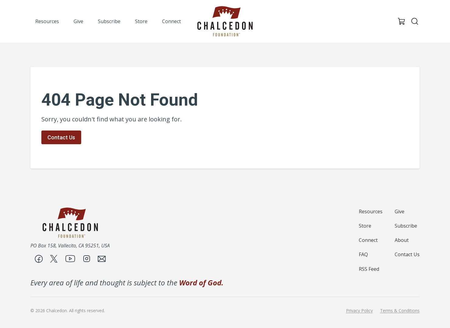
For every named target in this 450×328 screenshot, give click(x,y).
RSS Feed (369, 269)
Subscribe (406, 225)
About (402, 240)
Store (365, 225)
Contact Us (61, 137)
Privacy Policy (359, 310)
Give (399, 211)
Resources (370, 211)
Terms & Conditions (400, 310)
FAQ (363, 254)
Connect (368, 240)
